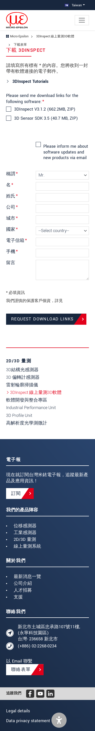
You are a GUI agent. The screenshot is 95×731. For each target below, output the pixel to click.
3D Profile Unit (19, 415)
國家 (12, 229)
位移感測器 (25, 525)
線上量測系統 (27, 546)
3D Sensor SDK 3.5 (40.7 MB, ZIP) (46, 118)
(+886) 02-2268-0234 (37, 646)
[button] (59, 720)
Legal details (18, 711)
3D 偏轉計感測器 (23, 377)
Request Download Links (42, 319)
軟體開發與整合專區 (26, 400)
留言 (10, 263)
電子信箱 (16, 240)
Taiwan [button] (73, 5)
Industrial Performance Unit (31, 408)
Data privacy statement (28, 721)
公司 (12, 207)
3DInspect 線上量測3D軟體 (36, 392)
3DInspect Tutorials (29, 81)
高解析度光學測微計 (26, 423)
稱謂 (12, 174)
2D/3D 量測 (25, 539)
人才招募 (23, 590)
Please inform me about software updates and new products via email (65, 152)
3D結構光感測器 (22, 370)
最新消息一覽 (27, 576)
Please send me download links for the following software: (42, 99)
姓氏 (12, 196)
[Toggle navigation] (82, 20)
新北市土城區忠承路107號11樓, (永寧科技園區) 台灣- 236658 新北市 (49, 633)
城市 (12, 218)
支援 (18, 597)
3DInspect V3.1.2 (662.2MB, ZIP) (44, 109)
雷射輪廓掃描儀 (22, 385)
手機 (12, 252)
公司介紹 (23, 583)
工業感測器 (25, 532)
